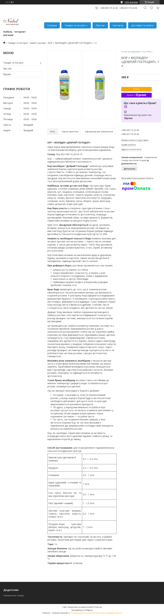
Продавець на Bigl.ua (82, 610)
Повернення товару (13, 595)
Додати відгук (151, 8)
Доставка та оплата (142, 25)
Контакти (118, 25)
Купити (136, 89)
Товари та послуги (75, 25)
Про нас (100, 25)
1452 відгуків (131, 2)
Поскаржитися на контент (83, 613)
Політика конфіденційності (109, 613)
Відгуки (7, 74)
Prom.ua (98, 607)
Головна (52, 25)
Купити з (136, 95)
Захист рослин (38, 42)
